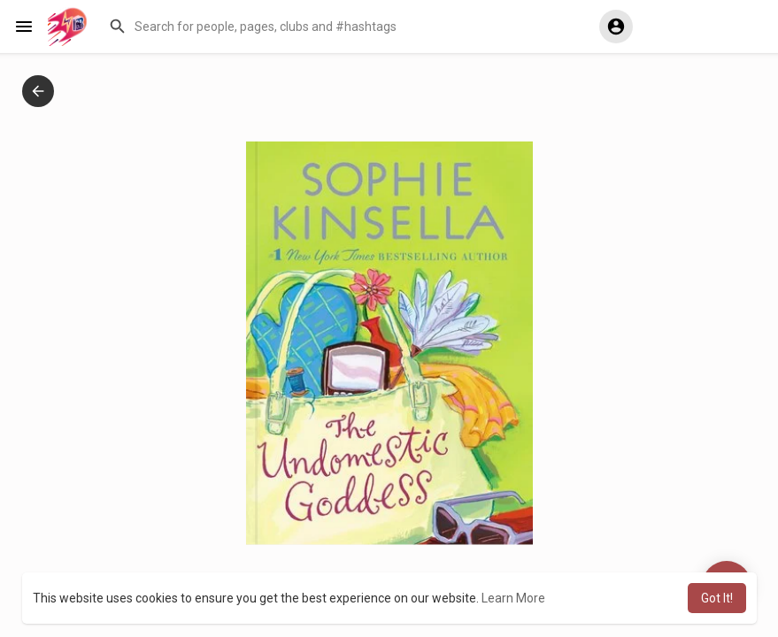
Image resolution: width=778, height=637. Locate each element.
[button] (341, 26)
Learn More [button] (513, 598)
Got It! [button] (717, 598)
